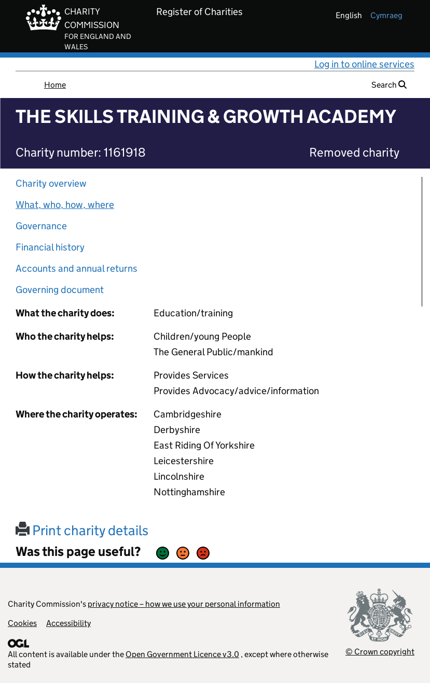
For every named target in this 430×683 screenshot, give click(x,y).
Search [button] (389, 85)
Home (55, 85)
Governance (41, 226)
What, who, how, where (65, 205)
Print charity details (82, 530)
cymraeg (386, 15)
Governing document (60, 290)
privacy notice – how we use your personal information (184, 604)
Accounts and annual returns (76, 268)
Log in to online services (364, 64)
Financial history (50, 247)
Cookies (22, 623)
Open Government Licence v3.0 (182, 654)
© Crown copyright (379, 652)
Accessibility (68, 623)
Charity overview (51, 183)
